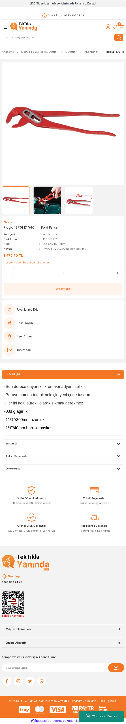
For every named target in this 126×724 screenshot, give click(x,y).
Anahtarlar (50, 234)
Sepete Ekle (63, 288)
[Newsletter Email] (63, 667)
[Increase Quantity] (117, 273)
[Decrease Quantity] (8, 273)
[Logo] (23, 26)
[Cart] (121, 26)
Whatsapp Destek (101, 716)
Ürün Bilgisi (13, 374)
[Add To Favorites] (63, 310)
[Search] (63, 37)
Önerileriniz (13, 468)
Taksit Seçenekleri (17, 456)
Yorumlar (11, 443)
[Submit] (116, 667)
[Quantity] (63, 273)
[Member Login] (108, 26)
